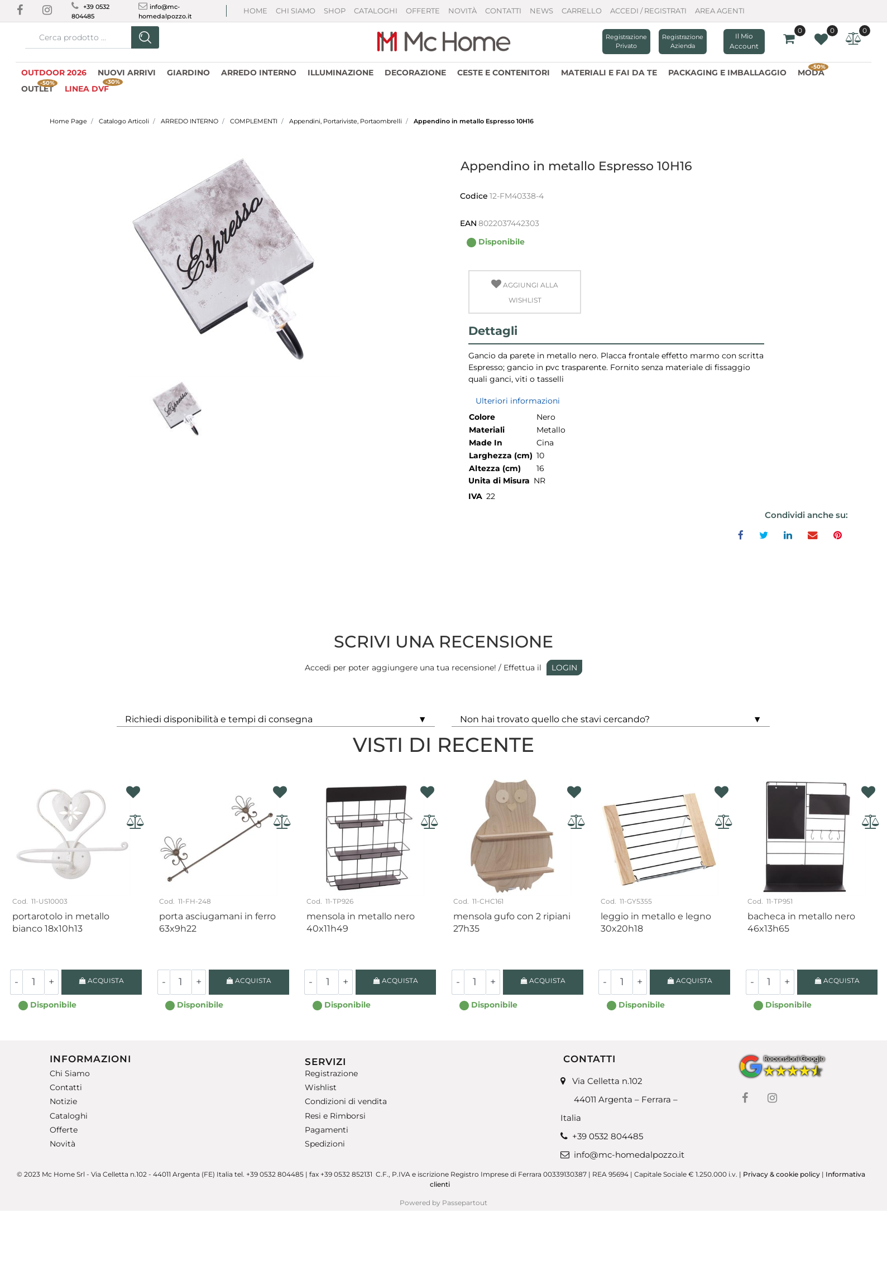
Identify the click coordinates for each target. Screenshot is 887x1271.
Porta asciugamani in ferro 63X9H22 (217, 922)
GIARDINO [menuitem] (188, 73)
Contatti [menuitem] (66, 1087)
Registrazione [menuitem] (331, 1073)
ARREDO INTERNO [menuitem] (258, 73)
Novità (462, 10)
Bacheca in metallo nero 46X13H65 (801, 922)
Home (255, 10)
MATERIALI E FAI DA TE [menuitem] (609, 73)
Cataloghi (375, 10)
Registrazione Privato (626, 41)
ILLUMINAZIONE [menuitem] (340, 73)
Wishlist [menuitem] (321, 1087)
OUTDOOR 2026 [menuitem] (54, 73)
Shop (335, 10)
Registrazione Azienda (682, 41)
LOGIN (564, 668)
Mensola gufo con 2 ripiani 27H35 (511, 922)
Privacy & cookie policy (781, 1174)
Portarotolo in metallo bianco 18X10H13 (60, 922)
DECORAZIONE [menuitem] (415, 73)
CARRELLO (582, 10)
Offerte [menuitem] (64, 1130)
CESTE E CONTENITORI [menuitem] (503, 73)
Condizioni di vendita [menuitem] (346, 1101)
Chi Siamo (295, 10)
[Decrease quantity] (16, 982)
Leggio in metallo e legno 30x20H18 (656, 922)
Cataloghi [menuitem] (69, 1115)
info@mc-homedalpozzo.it (629, 1154)
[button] (145, 37)
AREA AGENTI (720, 10)
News (541, 10)
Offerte (423, 10)
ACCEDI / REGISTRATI (648, 10)
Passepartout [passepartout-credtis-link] (464, 1202)
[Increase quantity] (52, 982)
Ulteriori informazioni (518, 401)
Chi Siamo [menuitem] (70, 1073)
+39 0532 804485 (607, 1136)
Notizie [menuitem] (63, 1101)
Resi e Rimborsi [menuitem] (335, 1115)
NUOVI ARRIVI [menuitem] (127, 73)
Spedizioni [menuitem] (325, 1144)
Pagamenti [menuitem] (326, 1130)
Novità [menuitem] (62, 1144)
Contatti (503, 10)
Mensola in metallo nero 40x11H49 (360, 922)
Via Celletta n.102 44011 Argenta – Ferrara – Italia (619, 1099)
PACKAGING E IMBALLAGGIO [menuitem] (727, 73)
